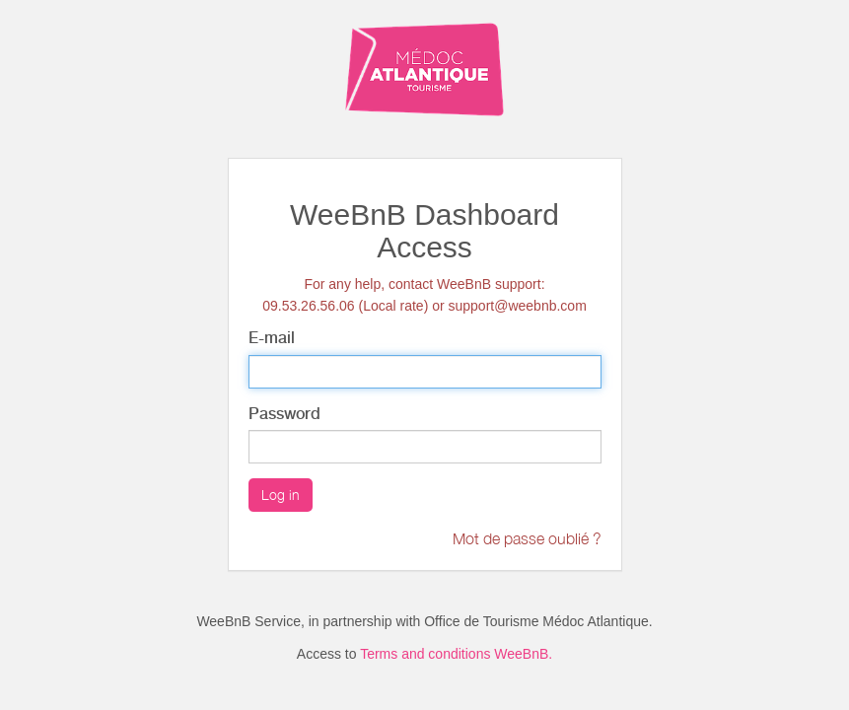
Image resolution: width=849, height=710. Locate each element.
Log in (280, 494)
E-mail (271, 337)
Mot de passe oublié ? (527, 538)
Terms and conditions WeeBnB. (456, 654)
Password (284, 413)
